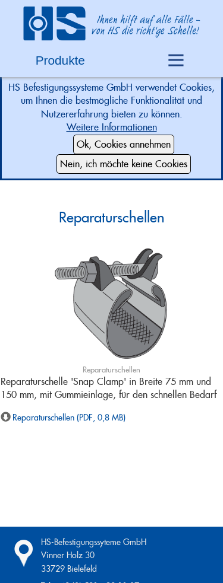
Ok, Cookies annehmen (124, 144)
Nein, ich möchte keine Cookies (123, 164)
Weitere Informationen (112, 127)
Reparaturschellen (112, 217)
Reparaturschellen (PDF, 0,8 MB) (68, 417)
